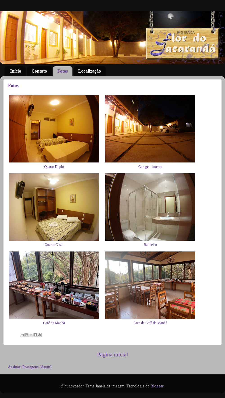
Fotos (62, 71)
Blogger (157, 386)
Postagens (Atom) (37, 367)
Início (15, 71)
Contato (39, 71)
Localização (89, 71)
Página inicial (112, 354)
